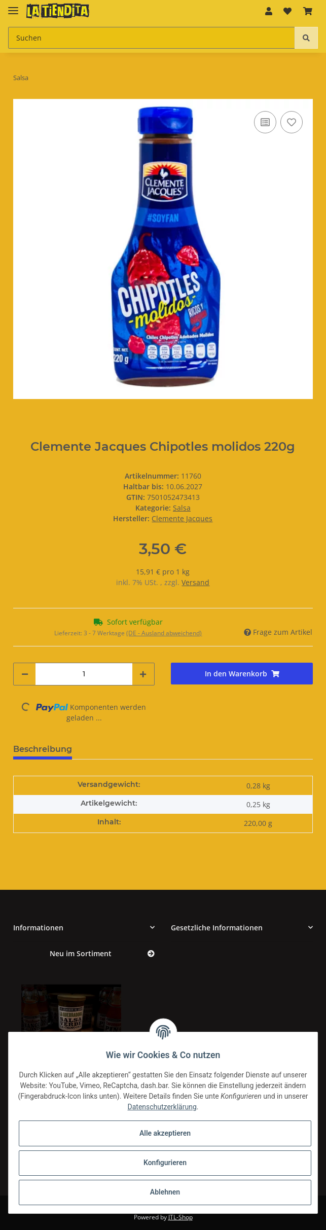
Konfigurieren (165, 1163)
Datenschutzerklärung (162, 1107)
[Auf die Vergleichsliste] (265, 122)
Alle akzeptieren (165, 1133)
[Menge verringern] (25, 674)
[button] (269, 11)
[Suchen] (151, 38)
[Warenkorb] (308, 11)
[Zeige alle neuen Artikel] (151, 954)
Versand (195, 582)
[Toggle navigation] (13, 6)
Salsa (182, 508)
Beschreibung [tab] (42, 749)
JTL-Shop (180, 1217)
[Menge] (84, 674)
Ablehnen (165, 1192)
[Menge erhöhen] (143, 674)
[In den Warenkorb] (242, 673)
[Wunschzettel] (287, 11)
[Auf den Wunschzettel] (291, 122)
